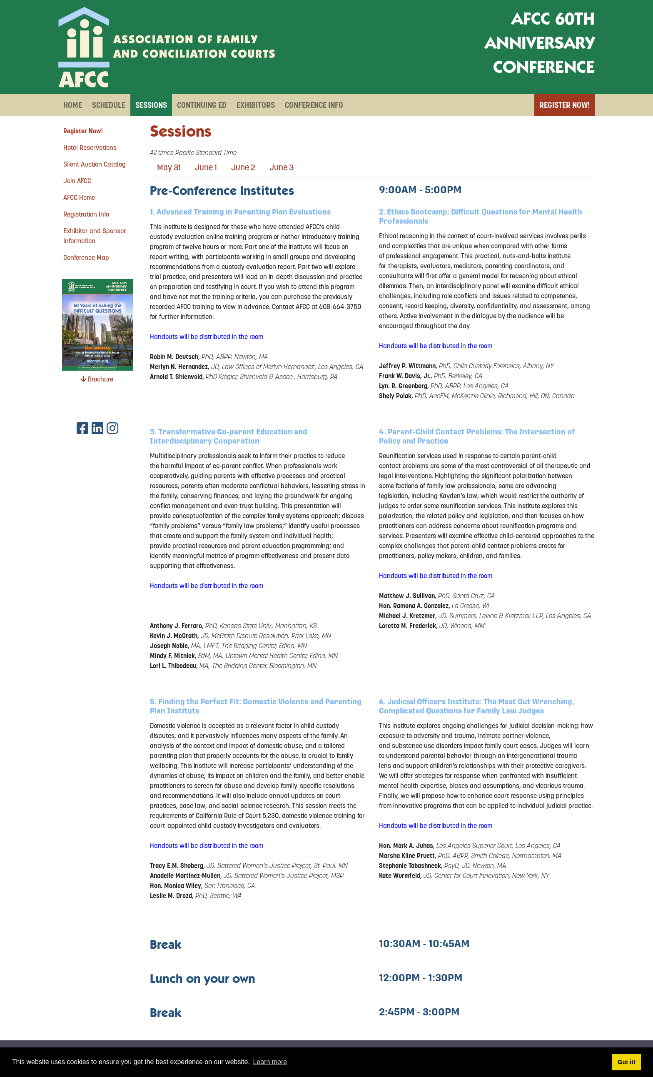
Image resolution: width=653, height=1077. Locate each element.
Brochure (96, 379)
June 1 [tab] (206, 167)
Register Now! (564, 105)
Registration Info (86, 214)
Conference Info (314, 105)
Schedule (108, 105)
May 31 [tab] (169, 167)
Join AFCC (77, 181)
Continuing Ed (202, 105)
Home (72, 105)
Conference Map (86, 257)
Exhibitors (256, 105)
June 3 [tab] (281, 167)
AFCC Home (79, 197)
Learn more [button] (270, 1061)
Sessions (151, 105)
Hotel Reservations (90, 147)
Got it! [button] (626, 1062)
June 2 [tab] (243, 167)
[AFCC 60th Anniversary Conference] (166, 47)
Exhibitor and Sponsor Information (94, 236)
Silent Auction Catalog (94, 164)
